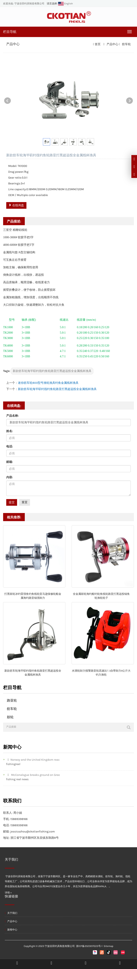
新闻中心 (11, 929)
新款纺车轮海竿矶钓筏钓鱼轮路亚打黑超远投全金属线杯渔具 (52, 371)
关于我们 (11, 913)
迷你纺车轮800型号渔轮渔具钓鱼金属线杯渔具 (48, 383)
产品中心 (112, 44)
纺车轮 (126, 44)
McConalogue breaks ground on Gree (33, 775)
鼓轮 (10, 717)
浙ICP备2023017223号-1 (89, 946)
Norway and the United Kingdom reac (33, 760)
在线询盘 (16, 205)
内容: (9, 477)
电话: (9, 446)
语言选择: (52, 3)
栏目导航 (9, 32)
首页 (98, 44)
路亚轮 (12, 700)
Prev (7, 100)
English (65, 3)
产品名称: (12, 415)
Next (129, 100)
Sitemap (108, 946)
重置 (24, 502)
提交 (12, 502)
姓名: (9, 431)
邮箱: (9, 462)
